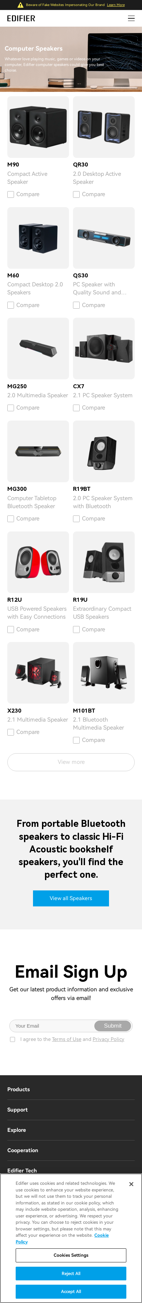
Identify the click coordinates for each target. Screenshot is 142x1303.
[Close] (131, 1184)
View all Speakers (71, 898)
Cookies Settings (71, 1255)
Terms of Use (66, 1039)
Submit (113, 1026)
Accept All (71, 1291)
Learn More (116, 5)
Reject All (71, 1273)
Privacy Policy (108, 1039)
